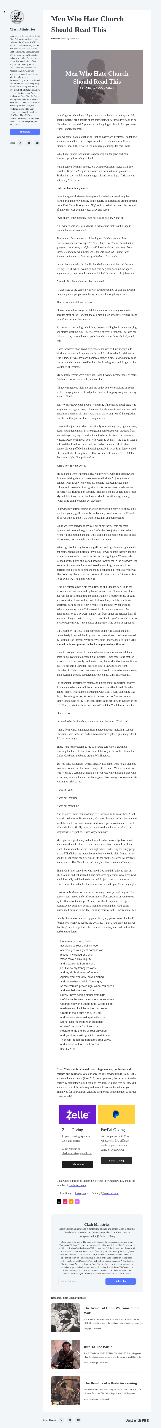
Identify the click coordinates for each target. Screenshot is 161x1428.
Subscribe (25, 131)
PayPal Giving (116, 1160)
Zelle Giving (77, 1164)
